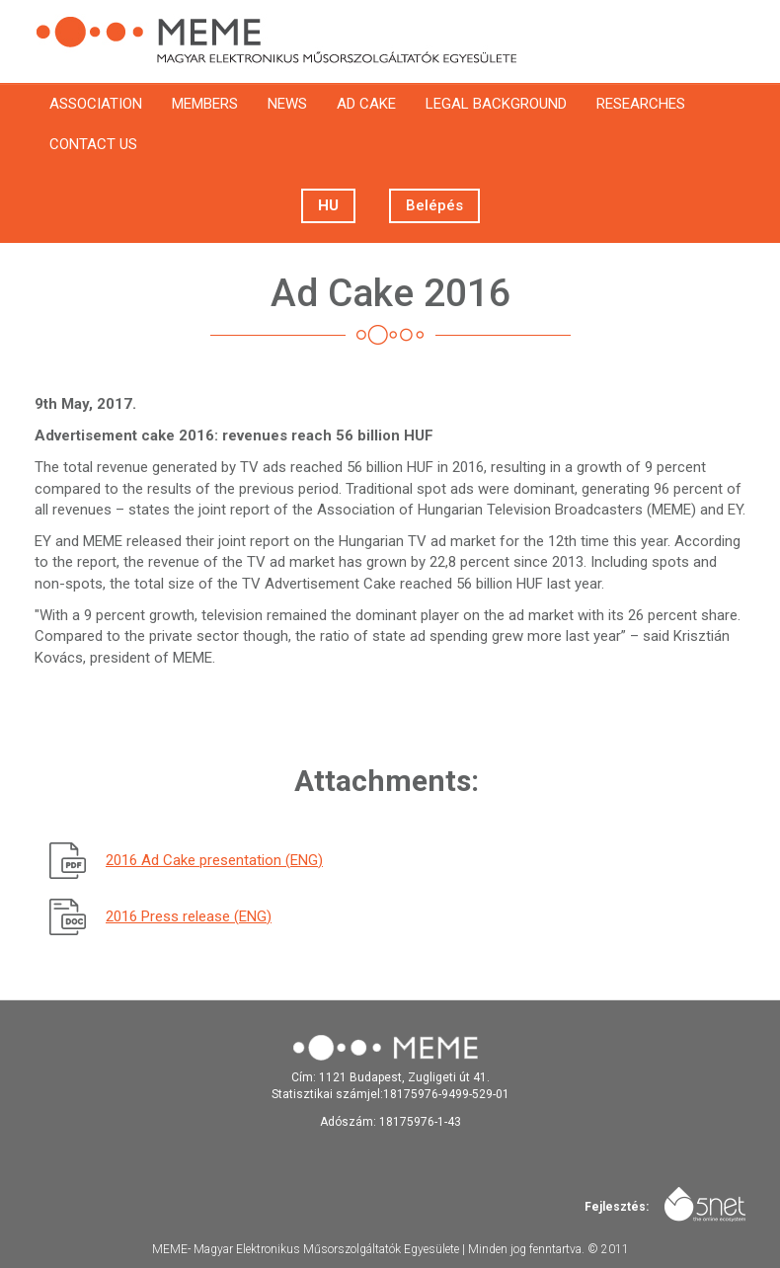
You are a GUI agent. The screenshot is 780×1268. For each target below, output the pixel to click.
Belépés (434, 205)
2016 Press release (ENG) (189, 916)
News (287, 104)
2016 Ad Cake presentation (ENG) (214, 860)
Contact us (93, 144)
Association (95, 104)
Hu (328, 205)
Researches (640, 104)
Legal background (496, 104)
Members (205, 104)
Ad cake (366, 104)
